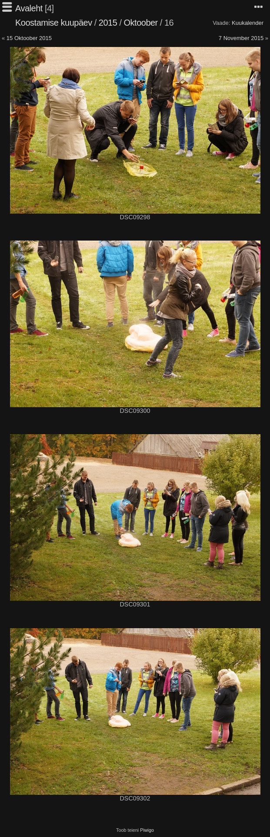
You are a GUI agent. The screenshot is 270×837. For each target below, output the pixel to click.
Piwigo (147, 830)
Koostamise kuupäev (53, 22)
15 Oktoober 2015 (29, 38)
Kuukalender (247, 23)
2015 (108, 22)
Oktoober (141, 22)
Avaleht (29, 8)
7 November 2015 (241, 38)
